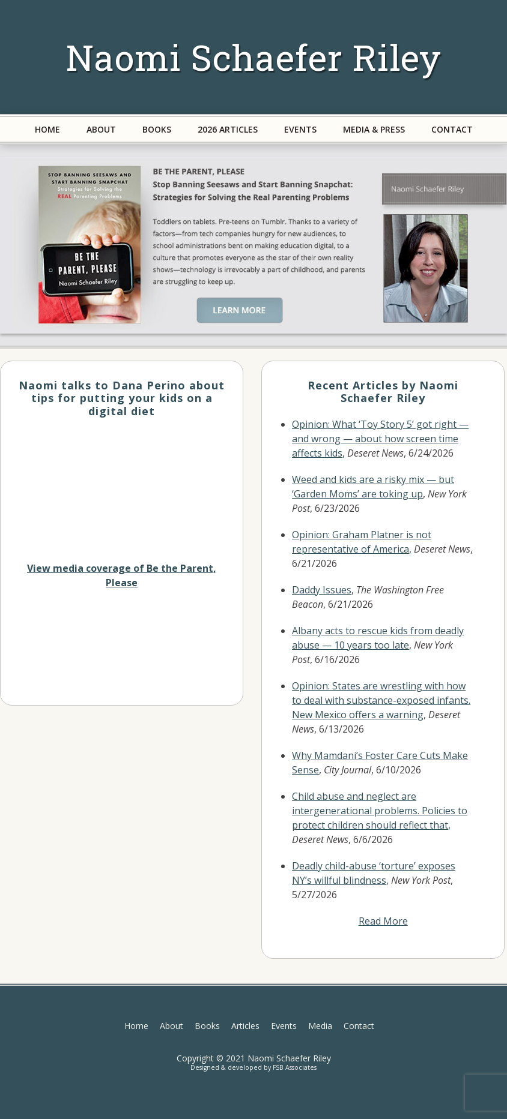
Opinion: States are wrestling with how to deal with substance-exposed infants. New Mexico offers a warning (381, 700)
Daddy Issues (321, 589)
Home (136, 1025)
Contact (359, 1025)
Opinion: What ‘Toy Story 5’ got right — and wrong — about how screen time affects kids (380, 439)
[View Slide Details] (253, 245)
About (171, 1025)
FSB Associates (295, 1067)
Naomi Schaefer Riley (254, 56)
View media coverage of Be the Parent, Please (121, 575)
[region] (253, 245)
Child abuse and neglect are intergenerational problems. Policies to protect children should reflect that (379, 811)
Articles (245, 1025)
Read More (383, 921)
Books (207, 1025)
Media (320, 1025)
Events (284, 1025)
